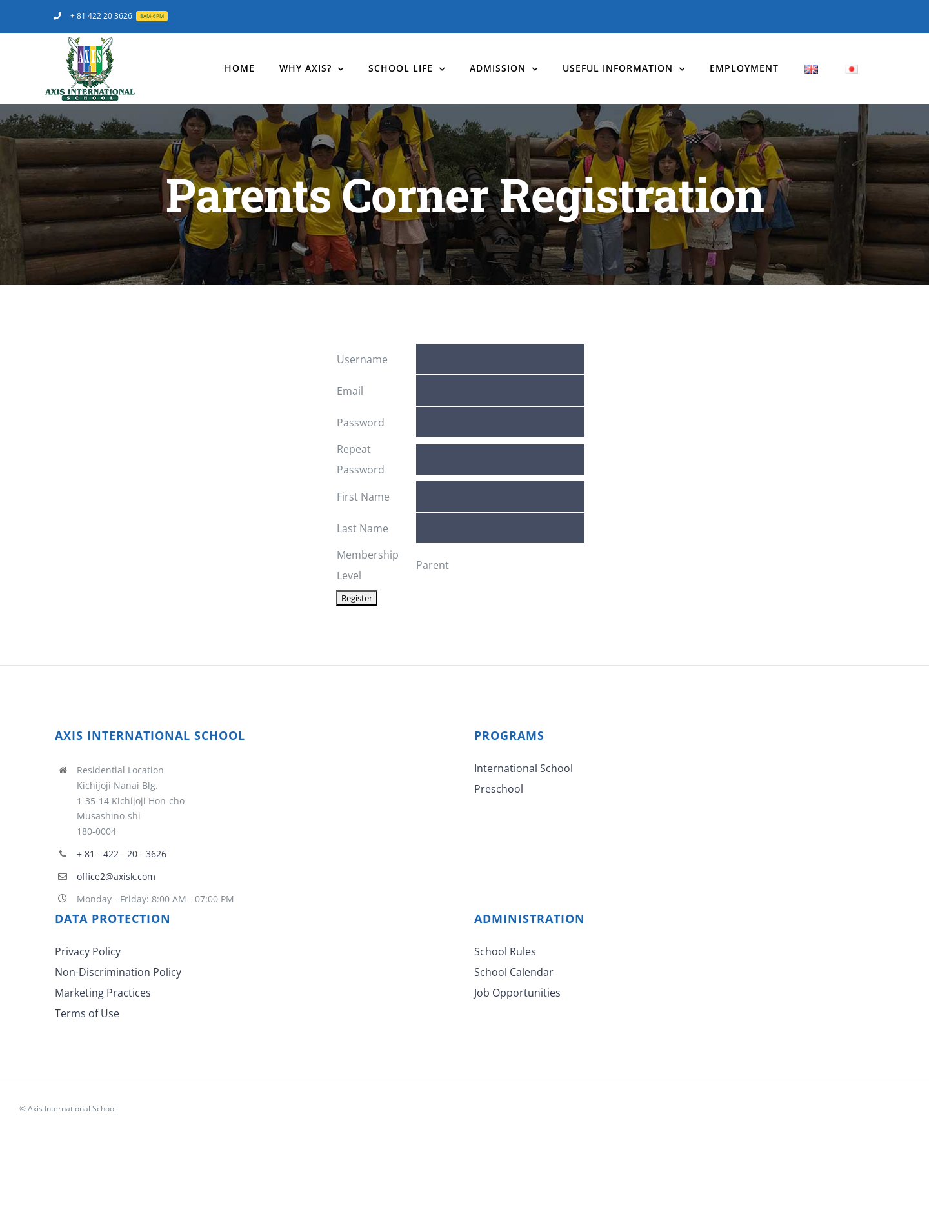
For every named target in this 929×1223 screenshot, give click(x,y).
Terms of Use (87, 1013)
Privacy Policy (88, 951)
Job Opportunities (517, 993)
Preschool (498, 789)
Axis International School (72, 1108)
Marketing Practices (103, 993)
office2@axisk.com (116, 876)
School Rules (505, 951)
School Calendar (514, 972)
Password (361, 422)
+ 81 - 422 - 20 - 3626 (121, 854)
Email (350, 391)
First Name (363, 497)
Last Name (362, 528)
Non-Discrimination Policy (118, 972)
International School (523, 768)
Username (362, 359)
